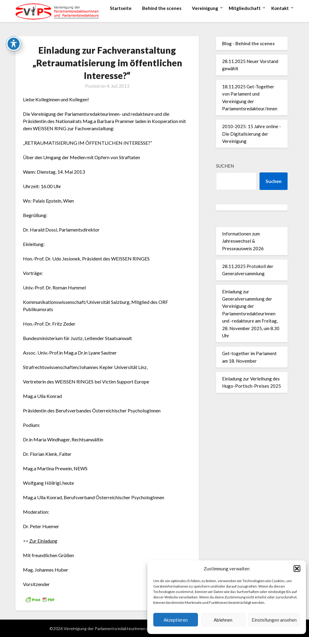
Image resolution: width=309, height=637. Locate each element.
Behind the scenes (161, 8)
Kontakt (280, 8)
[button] (297, 569)
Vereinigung (205, 8)
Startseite (121, 8)
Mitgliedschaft (245, 8)
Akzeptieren (176, 620)
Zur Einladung (43, 541)
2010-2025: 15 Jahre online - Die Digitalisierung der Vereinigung (251, 134)
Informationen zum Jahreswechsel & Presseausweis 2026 (243, 241)
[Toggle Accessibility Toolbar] (13, 43)
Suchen (225, 166)
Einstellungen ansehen (274, 620)
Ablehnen (223, 620)
